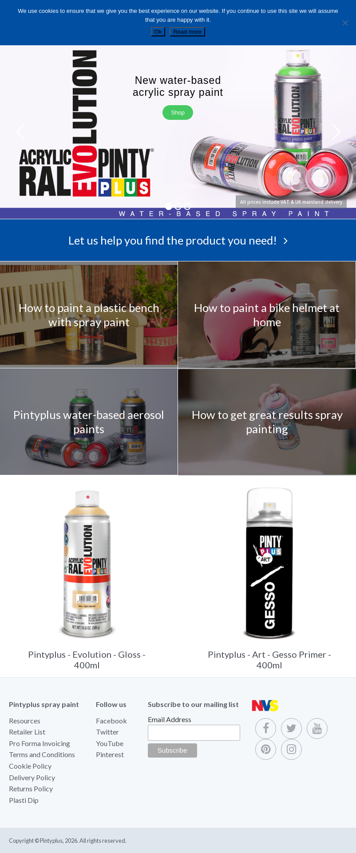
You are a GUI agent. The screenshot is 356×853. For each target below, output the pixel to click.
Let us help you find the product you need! (178, 240)
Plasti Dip (24, 800)
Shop (178, 112)
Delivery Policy (32, 777)
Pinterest (110, 754)
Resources (24, 720)
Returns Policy (31, 788)
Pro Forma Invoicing (39, 743)
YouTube (109, 743)
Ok (158, 31)
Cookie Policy (30, 766)
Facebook (111, 720)
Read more (187, 31)
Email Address (169, 719)
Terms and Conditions (42, 754)
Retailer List (27, 731)
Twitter (107, 731)
